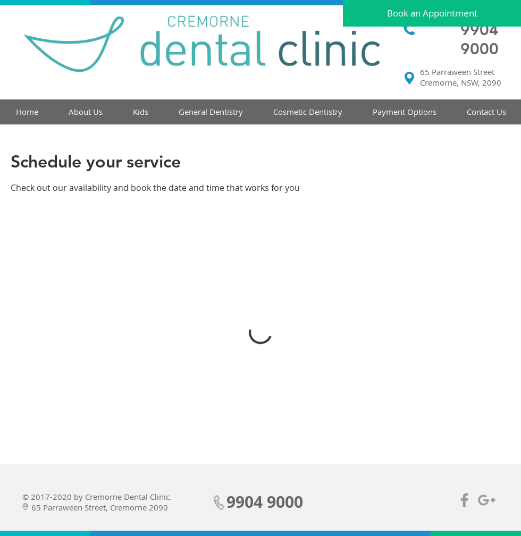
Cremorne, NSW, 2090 (460, 82)
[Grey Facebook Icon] (464, 500)
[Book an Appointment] (432, 13)
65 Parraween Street (457, 71)
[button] (85, 112)
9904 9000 (479, 39)
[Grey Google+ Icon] (486, 500)
